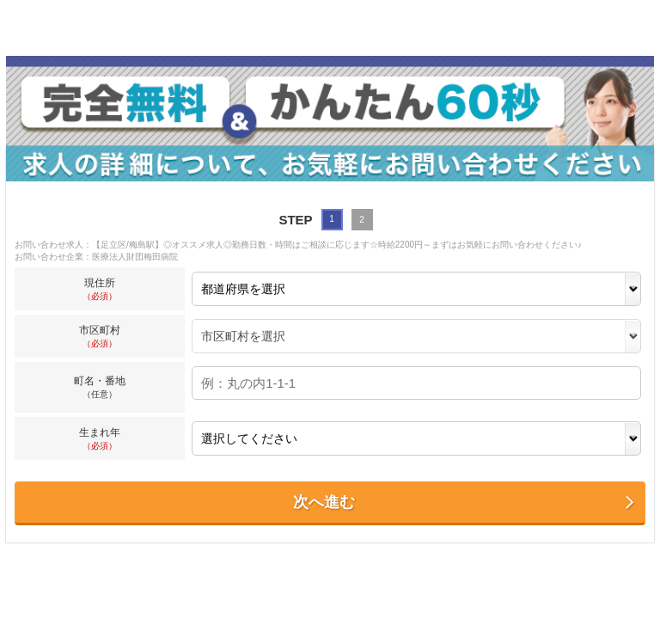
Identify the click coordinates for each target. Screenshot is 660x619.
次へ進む (465, 502)
